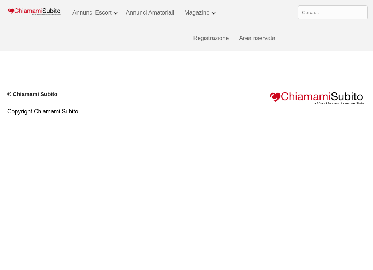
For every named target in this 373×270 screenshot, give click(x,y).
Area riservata (257, 38)
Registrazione (211, 38)
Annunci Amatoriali (150, 12)
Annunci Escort (95, 12)
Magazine (200, 12)
